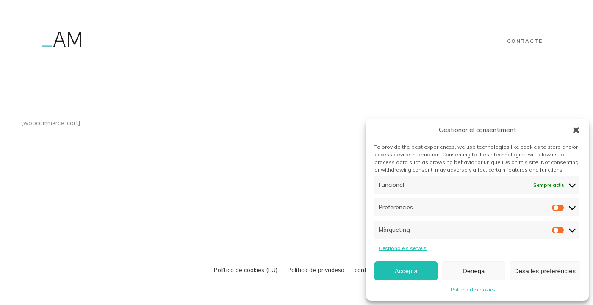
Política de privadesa (316, 270)
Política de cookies (473, 289)
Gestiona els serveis (403, 248)
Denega (474, 270)
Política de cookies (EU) (245, 270)
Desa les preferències (545, 270)
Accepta (406, 270)
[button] (576, 130)
